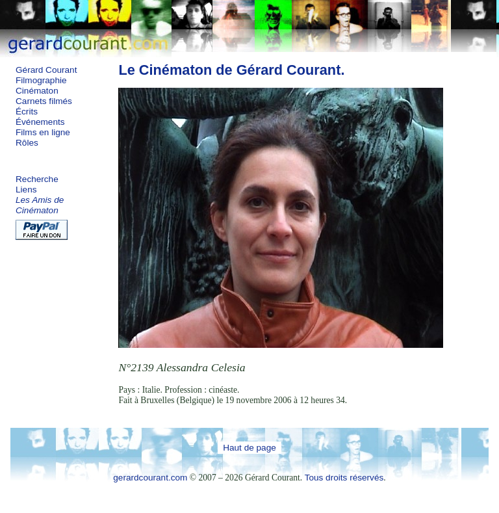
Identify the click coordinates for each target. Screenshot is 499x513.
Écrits (27, 111)
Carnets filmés (44, 101)
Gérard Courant (46, 70)
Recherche (37, 179)
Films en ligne (43, 132)
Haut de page (249, 448)
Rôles (27, 143)
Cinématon (37, 91)
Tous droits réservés (344, 477)
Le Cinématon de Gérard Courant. (231, 70)
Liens (26, 189)
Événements (40, 122)
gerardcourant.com (150, 477)
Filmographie (41, 80)
